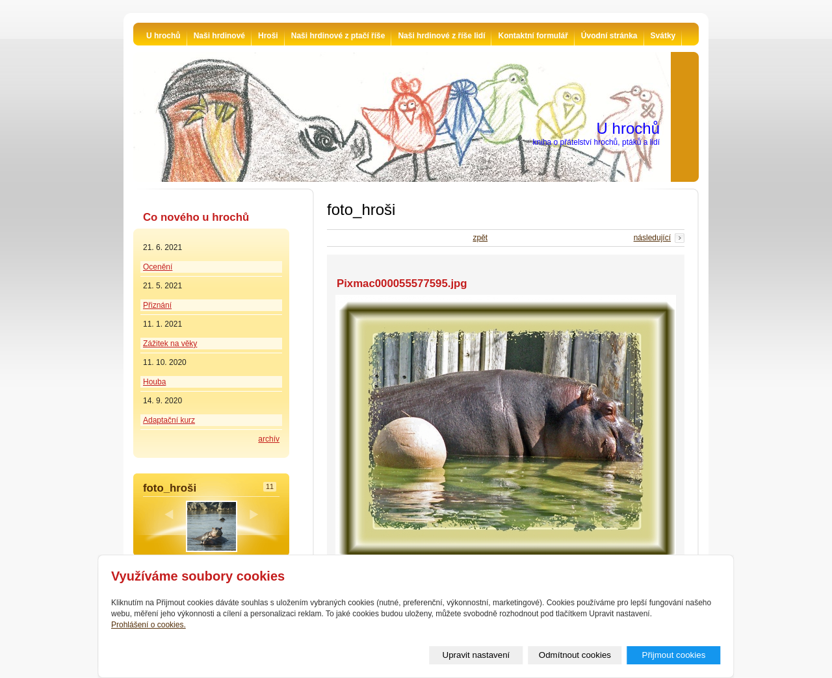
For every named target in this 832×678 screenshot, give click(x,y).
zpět (480, 237)
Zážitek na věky (170, 343)
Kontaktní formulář (532, 35)
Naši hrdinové (219, 35)
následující (652, 237)
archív (269, 439)
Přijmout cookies (674, 655)
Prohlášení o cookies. (148, 624)
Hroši (268, 35)
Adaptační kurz (169, 420)
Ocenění (157, 266)
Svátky (663, 35)
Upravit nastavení (476, 655)
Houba (154, 381)
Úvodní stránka (609, 35)
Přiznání (157, 305)
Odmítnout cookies (575, 655)
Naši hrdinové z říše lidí (441, 35)
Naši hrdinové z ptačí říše (338, 35)
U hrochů (163, 35)
